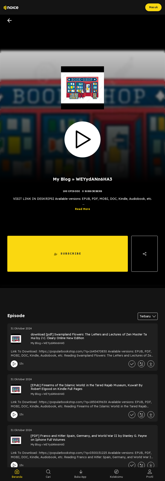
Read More (82, 209)
